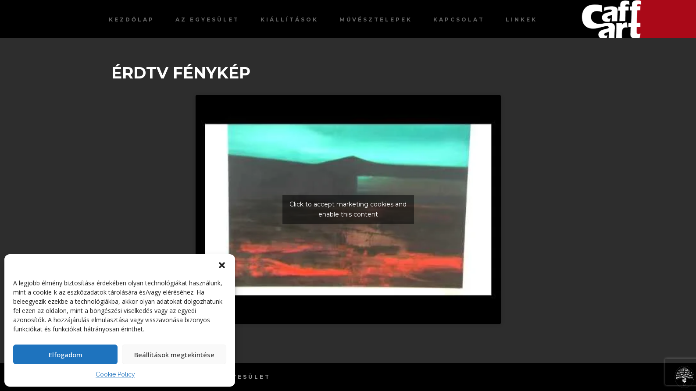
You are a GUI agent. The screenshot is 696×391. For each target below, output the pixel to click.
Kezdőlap (131, 19)
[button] (222, 265)
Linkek (521, 19)
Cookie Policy (115, 374)
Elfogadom (65, 354)
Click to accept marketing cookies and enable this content (348, 209)
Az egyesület (207, 19)
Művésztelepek (375, 19)
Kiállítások (289, 19)
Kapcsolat (459, 19)
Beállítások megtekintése (174, 354)
